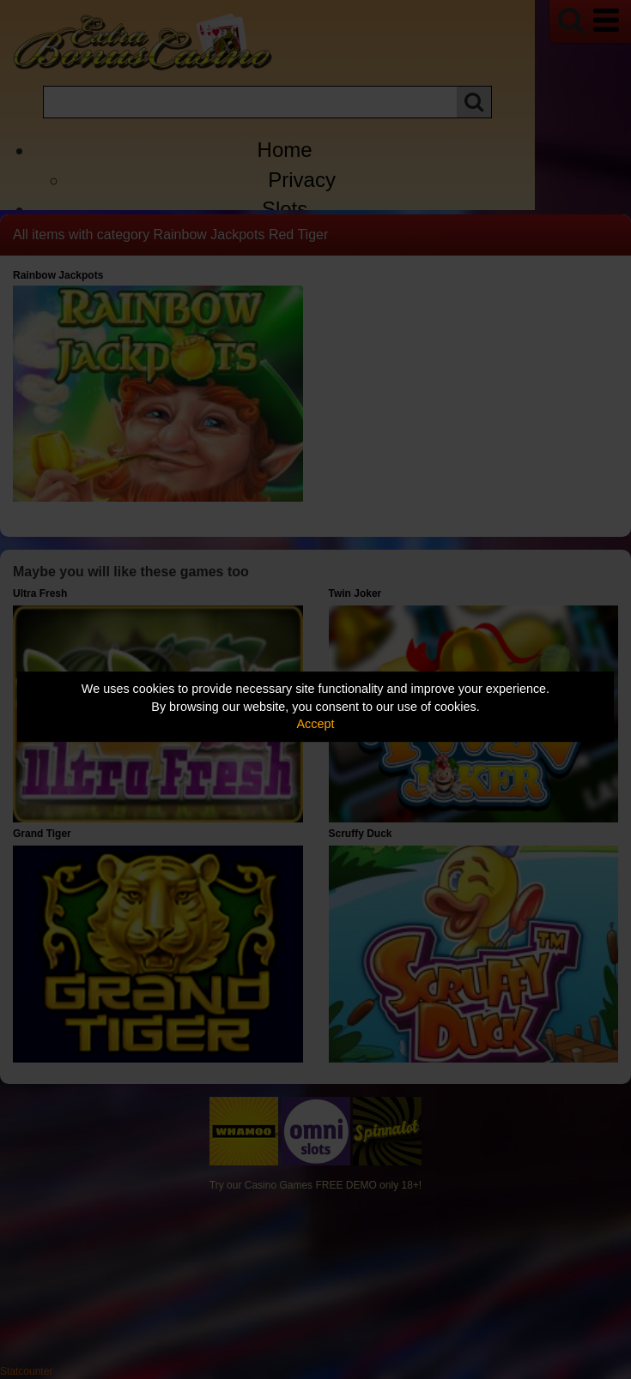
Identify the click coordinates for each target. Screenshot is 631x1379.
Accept (316, 724)
